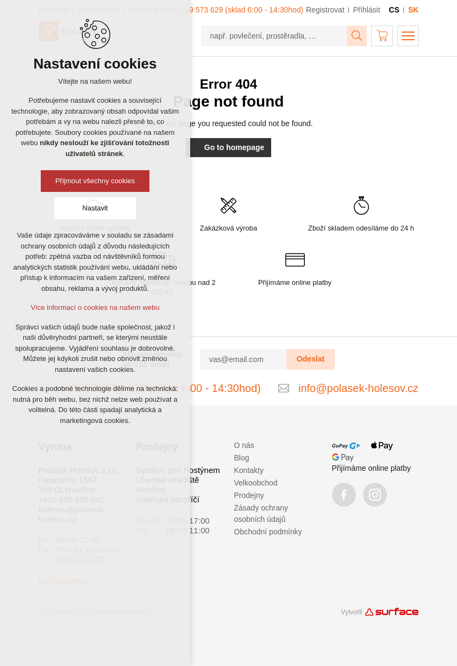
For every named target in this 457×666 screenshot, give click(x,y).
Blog (241, 457)
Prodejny (249, 495)
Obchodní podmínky (268, 531)
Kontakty (249, 470)
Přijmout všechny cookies (95, 181)
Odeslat (310, 358)
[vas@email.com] (243, 359)
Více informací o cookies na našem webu (94, 307)
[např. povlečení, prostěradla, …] (274, 36)
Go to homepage (228, 147)
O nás (244, 445)
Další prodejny (63, 580)
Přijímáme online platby (371, 468)
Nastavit (95, 208)
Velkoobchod (256, 482)
